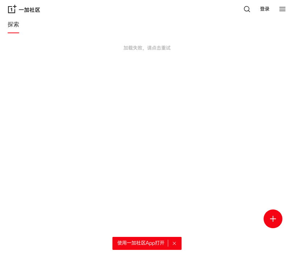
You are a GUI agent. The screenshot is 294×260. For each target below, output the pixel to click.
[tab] (13, 25)
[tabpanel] (147, 69)
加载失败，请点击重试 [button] (147, 48)
